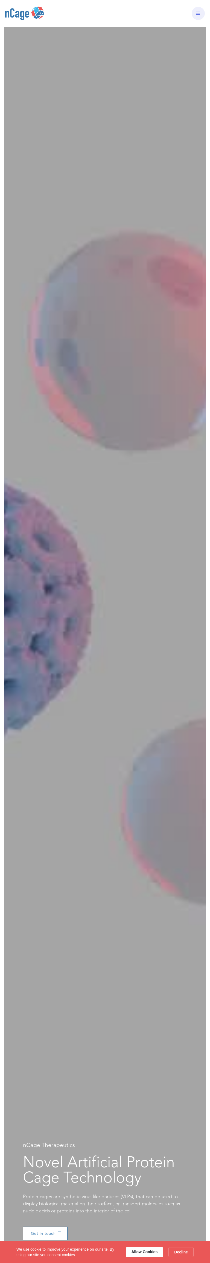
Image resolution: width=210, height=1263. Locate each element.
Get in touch (43, 1233)
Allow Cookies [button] (145, 1252)
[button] (198, 13)
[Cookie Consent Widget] (105, 1252)
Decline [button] (181, 1252)
